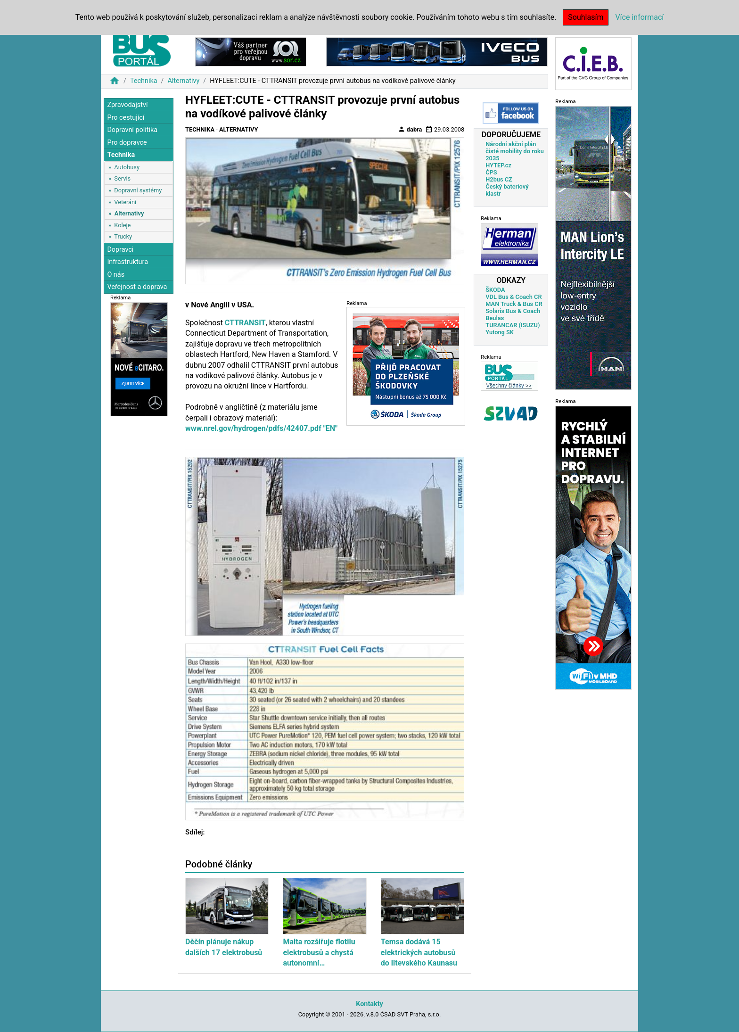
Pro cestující (125, 118)
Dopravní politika (132, 130)
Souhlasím (585, 17)
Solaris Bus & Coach (512, 310)
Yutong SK (499, 332)
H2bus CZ (498, 179)
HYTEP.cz (498, 165)
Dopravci (120, 250)
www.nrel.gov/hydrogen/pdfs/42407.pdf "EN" (261, 428)
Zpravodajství (127, 105)
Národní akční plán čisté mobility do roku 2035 (514, 151)
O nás (115, 275)
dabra (410, 129)
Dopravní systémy (138, 190)
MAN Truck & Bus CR (513, 303)
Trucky (123, 236)
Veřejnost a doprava (137, 287)
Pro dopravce (127, 143)
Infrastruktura (127, 262)
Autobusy (127, 167)
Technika (143, 81)
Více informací (639, 17)
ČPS (491, 172)
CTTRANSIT (245, 322)
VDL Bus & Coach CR (513, 296)
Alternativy (183, 81)
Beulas (494, 318)
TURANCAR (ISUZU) (512, 325)
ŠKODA (495, 289)
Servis (122, 178)
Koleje (122, 225)
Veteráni (125, 202)
